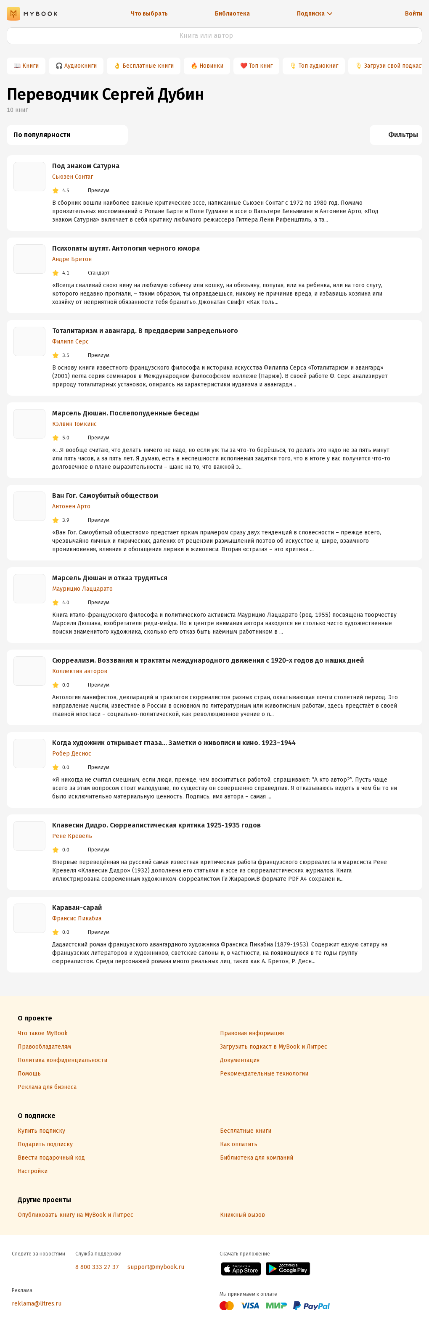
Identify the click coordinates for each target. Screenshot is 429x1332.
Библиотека (232, 13)
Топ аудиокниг (318, 65)
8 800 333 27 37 (97, 1267)
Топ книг (261, 65)
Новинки (211, 65)
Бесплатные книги (148, 65)
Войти (413, 13)
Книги (30, 65)
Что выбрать (149, 13)
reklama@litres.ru (36, 1303)
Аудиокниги (80, 65)
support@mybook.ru (155, 1267)
